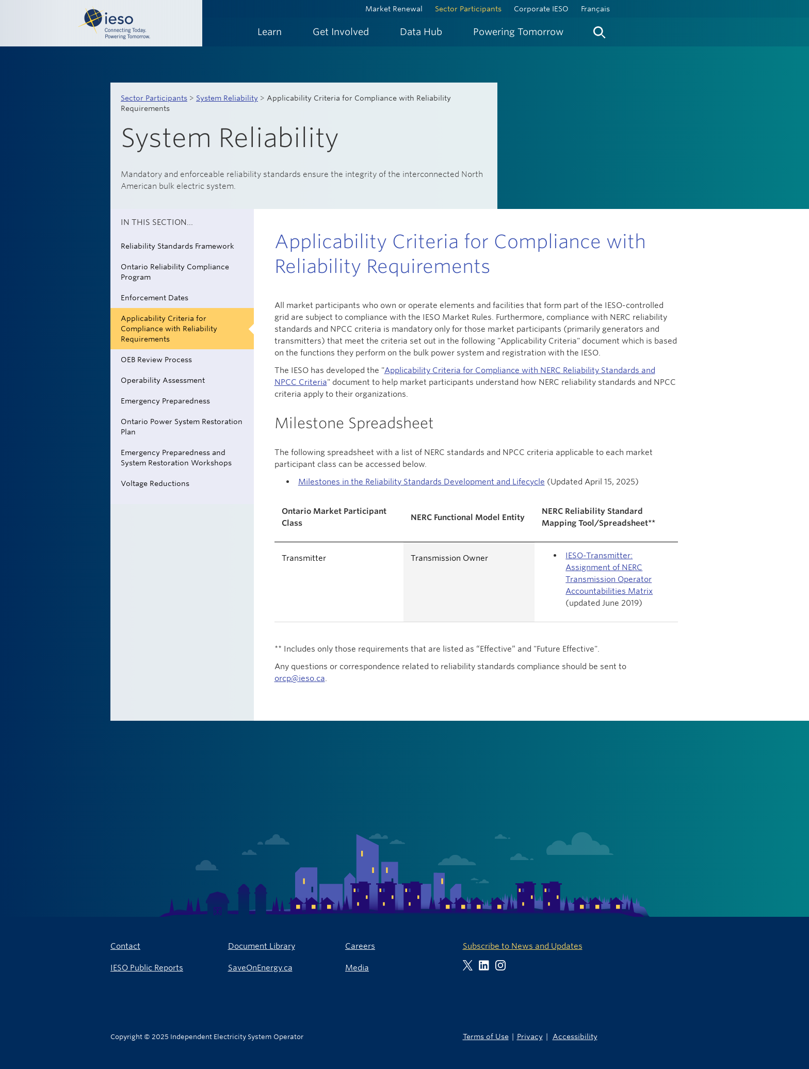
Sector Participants (468, 9)
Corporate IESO (541, 9)
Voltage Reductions (155, 483)
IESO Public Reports (146, 968)
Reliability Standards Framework (177, 246)
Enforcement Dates (154, 298)
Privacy (530, 1036)
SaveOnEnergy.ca (260, 968)
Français (595, 9)
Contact (125, 946)
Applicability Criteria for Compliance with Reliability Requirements (169, 328)
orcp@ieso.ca (299, 678)
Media (357, 968)
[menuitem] (269, 32)
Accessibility (575, 1036)
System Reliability (227, 98)
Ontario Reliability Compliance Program (175, 272)
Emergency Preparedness (165, 401)
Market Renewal (394, 9)
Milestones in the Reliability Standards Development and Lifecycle (421, 482)
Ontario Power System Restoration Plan (181, 426)
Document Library (261, 946)
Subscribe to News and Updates (523, 946)
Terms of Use (486, 1036)
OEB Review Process (156, 359)
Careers (360, 946)
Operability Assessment (163, 380)
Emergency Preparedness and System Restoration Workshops (176, 457)
